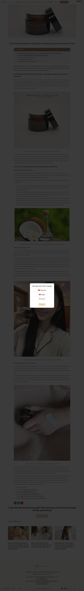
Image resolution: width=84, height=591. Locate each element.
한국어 (42, 299)
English (42, 294)
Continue (42, 304)
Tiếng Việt (42, 290)
